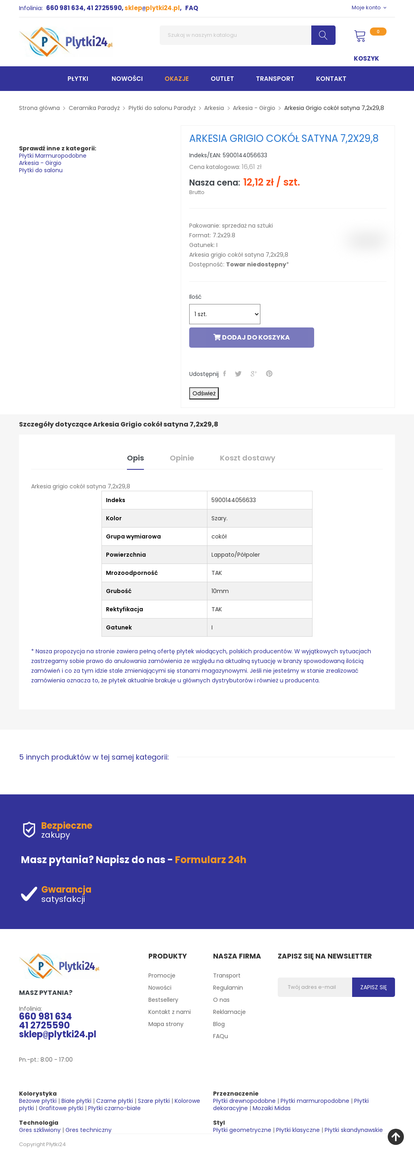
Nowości (159, 988)
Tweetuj (239, 373)
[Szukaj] (248, 35)
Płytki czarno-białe (114, 1108)
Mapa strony (166, 1024)
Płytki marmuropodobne (315, 1101)
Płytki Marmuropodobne (53, 156)
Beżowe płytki (38, 1101)
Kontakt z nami (169, 1012)
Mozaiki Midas (272, 1108)
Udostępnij (225, 373)
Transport (227, 975)
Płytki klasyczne (298, 1130)
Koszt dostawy (247, 458)
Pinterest (270, 373)
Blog (219, 1024)
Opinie (182, 458)
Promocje (161, 975)
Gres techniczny (88, 1130)
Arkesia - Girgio (40, 163)
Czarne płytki (114, 1101)
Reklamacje (229, 1012)
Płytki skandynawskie (354, 1130)
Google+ (254, 373)
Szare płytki (154, 1101)
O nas (221, 1000)
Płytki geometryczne (242, 1130)
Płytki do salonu (41, 170)
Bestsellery (163, 1000)
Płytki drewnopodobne (244, 1101)
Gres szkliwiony (40, 1130)
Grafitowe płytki (61, 1108)
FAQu (220, 1036)
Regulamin (228, 988)
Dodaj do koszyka (251, 337)
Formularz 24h (211, 859)
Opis (135, 458)
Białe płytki (76, 1101)
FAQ (191, 8)
